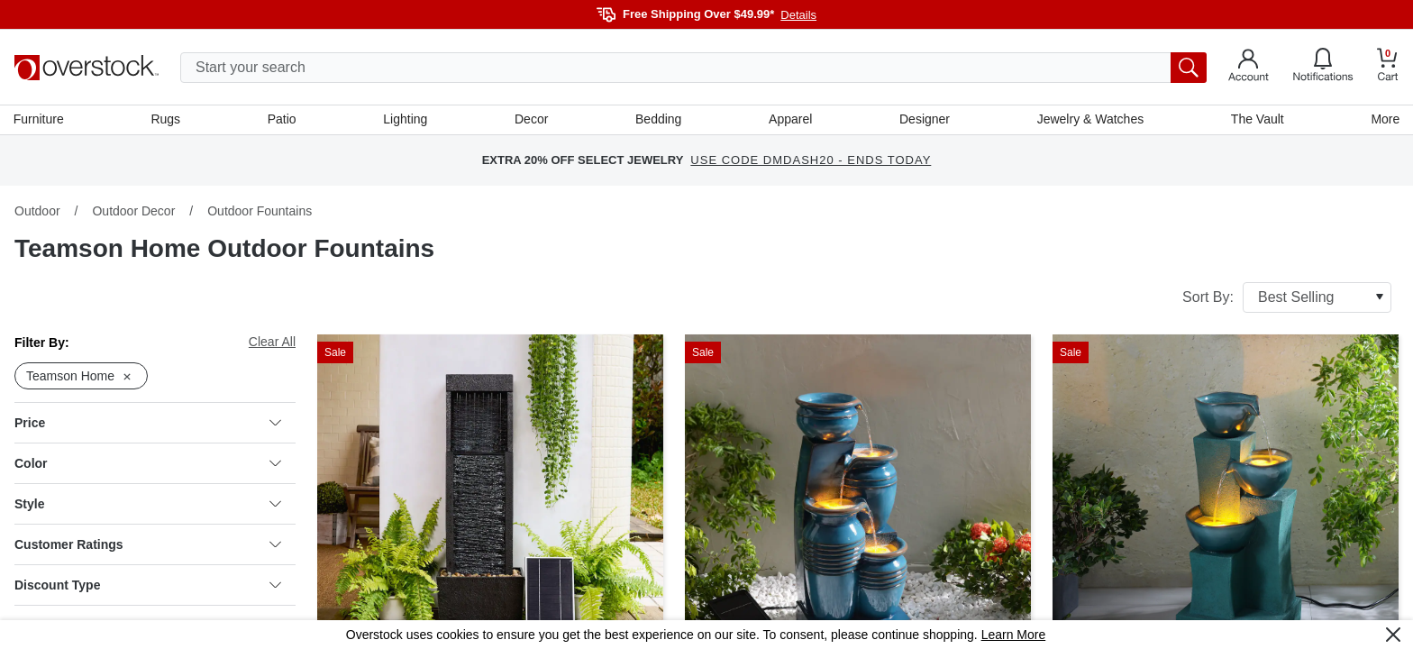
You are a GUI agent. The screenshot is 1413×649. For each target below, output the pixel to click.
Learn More (1013, 634)
